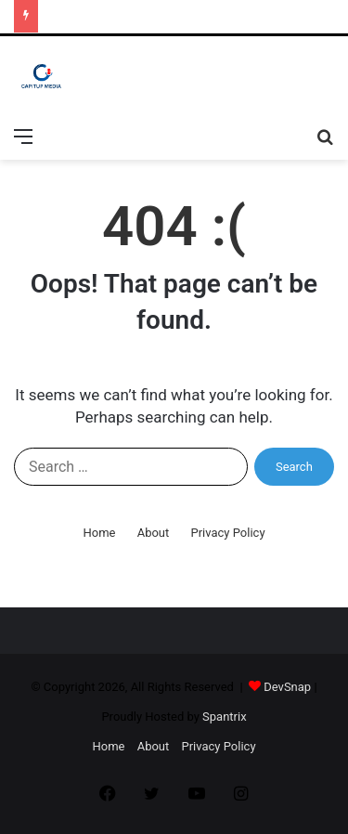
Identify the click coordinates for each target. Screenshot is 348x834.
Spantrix (224, 716)
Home (99, 533)
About (153, 533)
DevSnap (287, 687)
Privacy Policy (228, 533)
